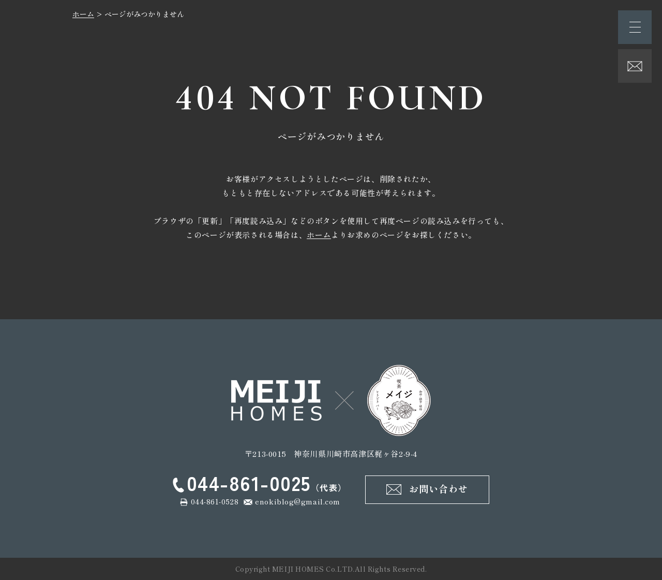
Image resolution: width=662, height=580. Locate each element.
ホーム (83, 14)
